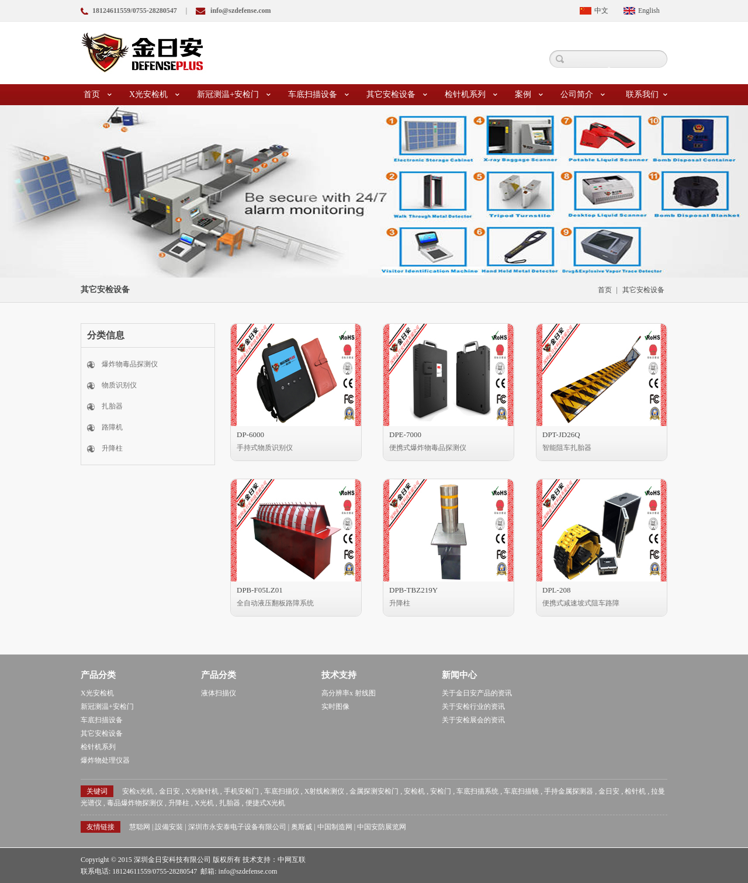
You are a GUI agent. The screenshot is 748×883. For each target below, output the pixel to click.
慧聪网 (139, 827)
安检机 (414, 791)
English (649, 10)
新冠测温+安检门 (234, 94)
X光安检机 (154, 94)
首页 (98, 94)
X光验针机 (202, 791)
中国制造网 (334, 827)
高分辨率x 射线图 (348, 693)
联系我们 (646, 94)
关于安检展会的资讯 (473, 720)
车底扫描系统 (477, 791)
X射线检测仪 (324, 791)
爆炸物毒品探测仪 (130, 364)
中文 (601, 10)
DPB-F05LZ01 (260, 590)
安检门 (440, 791)
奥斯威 (301, 827)
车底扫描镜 (521, 791)
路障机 (112, 427)
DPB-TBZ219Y (413, 590)
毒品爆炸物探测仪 (135, 803)
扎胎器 (112, 406)
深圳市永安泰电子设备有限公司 (237, 827)
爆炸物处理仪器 (105, 760)
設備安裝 (169, 827)
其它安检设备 (396, 94)
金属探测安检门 (374, 791)
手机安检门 (241, 791)
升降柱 (112, 448)
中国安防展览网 (381, 827)
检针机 (635, 791)
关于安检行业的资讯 (473, 706)
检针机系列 (471, 94)
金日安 (169, 791)
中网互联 (292, 860)
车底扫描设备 (318, 94)
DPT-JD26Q (561, 434)
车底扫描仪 (281, 791)
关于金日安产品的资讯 (477, 693)
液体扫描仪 (218, 693)
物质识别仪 (119, 385)
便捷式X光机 (265, 803)
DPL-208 (556, 590)
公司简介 (582, 94)
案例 (529, 94)
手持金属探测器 (568, 791)
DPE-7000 (405, 434)
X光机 (204, 803)
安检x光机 (138, 791)
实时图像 (335, 706)
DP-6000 (250, 434)
